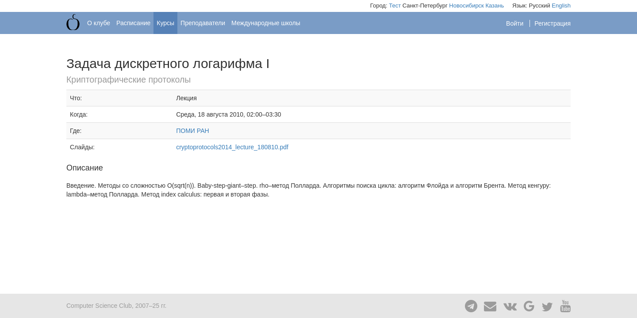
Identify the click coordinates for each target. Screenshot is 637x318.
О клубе (98, 22)
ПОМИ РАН (192, 130)
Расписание (133, 22)
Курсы (165, 22)
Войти (515, 23)
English (561, 5)
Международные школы (265, 22)
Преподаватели (202, 22)
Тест (395, 5)
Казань (494, 5)
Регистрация (552, 23)
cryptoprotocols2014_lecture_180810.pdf (232, 147)
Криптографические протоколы (128, 79)
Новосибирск (466, 5)
